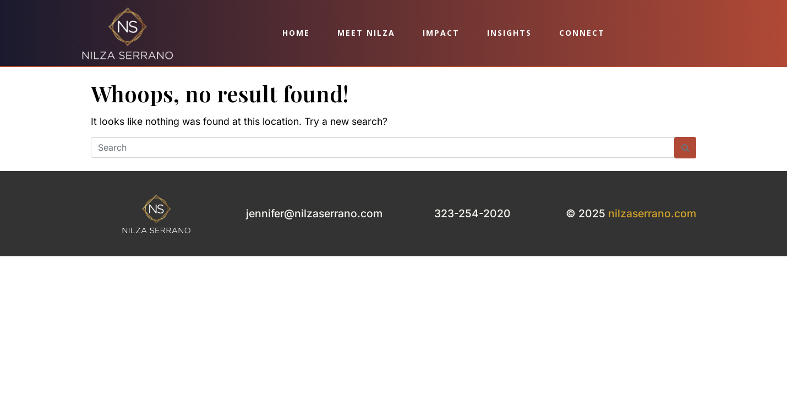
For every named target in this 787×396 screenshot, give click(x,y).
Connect (582, 33)
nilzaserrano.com (652, 213)
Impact (441, 33)
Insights (509, 33)
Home (296, 33)
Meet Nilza (366, 33)
